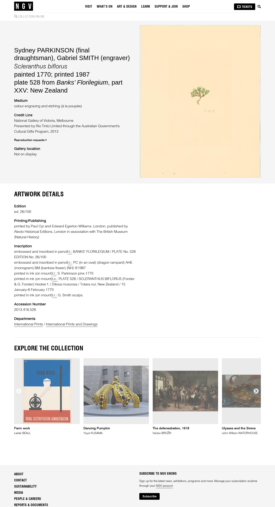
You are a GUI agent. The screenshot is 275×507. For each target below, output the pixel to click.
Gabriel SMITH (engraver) (93, 57)
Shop (186, 6)
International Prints (28, 324)
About (18, 474)
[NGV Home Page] (23, 6)
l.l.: (70, 252)
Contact (20, 480)
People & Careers (27, 499)
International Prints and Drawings (72, 324)
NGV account (164, 485)
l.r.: (70, 263)
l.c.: (55, 279)
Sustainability (25, 486)
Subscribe (149, 496)
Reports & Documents (31, 505)
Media (18, 492)
